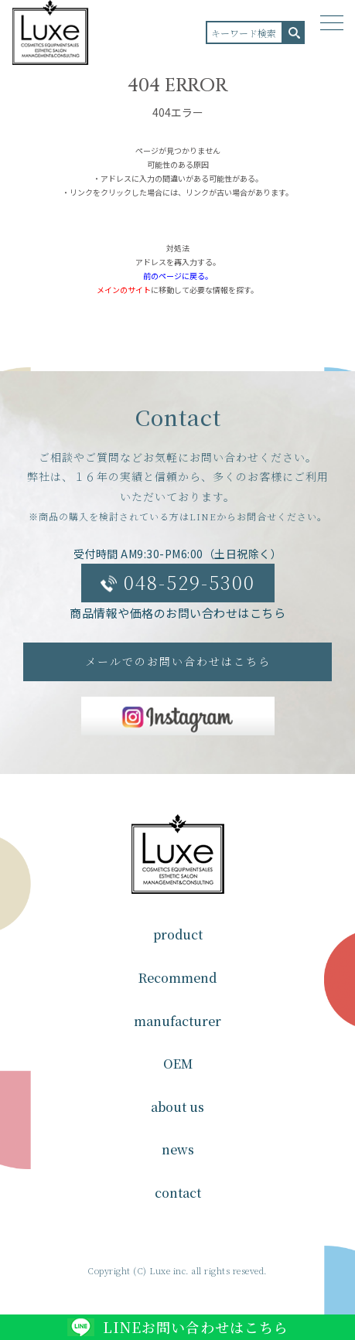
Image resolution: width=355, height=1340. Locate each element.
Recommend (177, 978)
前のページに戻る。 (178, 275)
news (178, 1149)
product (178, 934)
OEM (178, 1063)
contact (178, 1193)
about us (177, 1107)
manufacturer (177, 1021)
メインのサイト (124, 289)
